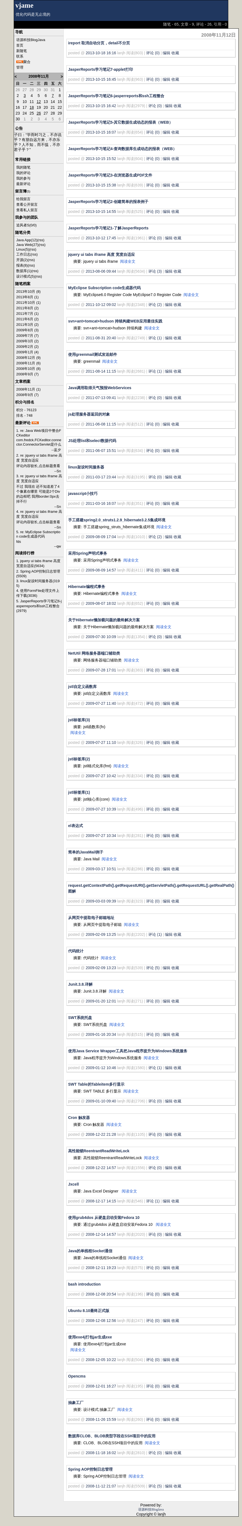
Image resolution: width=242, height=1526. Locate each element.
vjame (24, 5)
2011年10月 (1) (28, 302)
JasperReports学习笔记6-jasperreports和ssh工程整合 (116, 96)
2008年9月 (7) (27, 374)
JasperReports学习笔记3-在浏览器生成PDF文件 (110, 175)
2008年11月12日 (218, 35)
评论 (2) (155, 304)
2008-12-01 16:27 (101, 1386)
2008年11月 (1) (28, 389)
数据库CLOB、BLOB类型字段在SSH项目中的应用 (111, 1436)
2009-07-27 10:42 (101, 776)
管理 (19, 67)
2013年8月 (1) (27, 297)
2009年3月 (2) (27, 341)
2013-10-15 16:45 (101, 79)
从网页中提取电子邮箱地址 (91, 917)
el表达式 (75, 825)
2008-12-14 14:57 (101, 1234)
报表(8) (22, 265)
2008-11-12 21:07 (101, 1486)
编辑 (166, 53)
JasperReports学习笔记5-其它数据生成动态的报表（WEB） (120, 122)
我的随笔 (23, 167)
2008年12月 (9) (28, 358)
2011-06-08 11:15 (101, 424)
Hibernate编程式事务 (86, 586)
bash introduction (84, 1284)
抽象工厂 (76, 1402)
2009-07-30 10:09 (101, 637)
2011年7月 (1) (27, 313)
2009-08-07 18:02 (101, 603)
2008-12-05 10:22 (101, 1359)
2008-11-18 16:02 (101, 1453)
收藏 (175, 53)
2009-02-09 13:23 (101, 968)
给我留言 (23, 199)
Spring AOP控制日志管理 (90, 1469)
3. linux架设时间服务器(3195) (38, 583)
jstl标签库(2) (79, 759)
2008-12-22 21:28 (101, 1134)
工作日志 (23, 254)
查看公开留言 (27, 204)
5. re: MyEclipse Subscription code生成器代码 (38, 534)
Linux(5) (22, 249)
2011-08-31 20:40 (101, 338)
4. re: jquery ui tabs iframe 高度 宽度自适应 (39, 514)
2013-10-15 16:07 (101, 132)
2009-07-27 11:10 (101, 742)
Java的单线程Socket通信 (90, 1251)
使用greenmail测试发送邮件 (92, 354)
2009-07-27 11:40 (101, 703)
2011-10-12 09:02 (101, 304)
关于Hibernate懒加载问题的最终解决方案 (104, 620)
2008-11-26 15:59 (101, 1419)
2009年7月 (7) (27, 336)
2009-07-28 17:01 (101, 670)
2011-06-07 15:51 (101, 450)
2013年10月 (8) (28, 291)
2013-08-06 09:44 (101, 271)
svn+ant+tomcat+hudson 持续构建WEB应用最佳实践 (115, 321)
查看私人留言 (27, 210)
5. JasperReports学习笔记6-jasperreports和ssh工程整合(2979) (39, 606)
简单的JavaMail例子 (85, 852)
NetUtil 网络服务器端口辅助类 (94, 653)
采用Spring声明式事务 (87, 553)
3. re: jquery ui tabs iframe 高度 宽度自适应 (39, 478)
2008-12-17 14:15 (101, 1201)
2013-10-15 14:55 (101, 211)
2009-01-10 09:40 (101, 1101)
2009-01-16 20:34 (101, 1034)
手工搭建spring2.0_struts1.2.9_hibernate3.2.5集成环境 (116, 520)
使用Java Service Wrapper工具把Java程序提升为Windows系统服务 (127, 1051)
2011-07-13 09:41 (101, 397)
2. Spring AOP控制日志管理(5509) (38, 573)
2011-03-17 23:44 (101, 477)
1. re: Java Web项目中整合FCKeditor (38, 433)
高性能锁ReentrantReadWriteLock (98, 1151)
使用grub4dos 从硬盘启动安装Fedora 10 (104, 1217)
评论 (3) (155, 271)
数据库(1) (23, 271)
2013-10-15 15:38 (101, 185)
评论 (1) (155, 338)
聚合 (26, 62)
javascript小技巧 (83, 493)
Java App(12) (26, 240)
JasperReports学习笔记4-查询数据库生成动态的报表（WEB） (122, 149)
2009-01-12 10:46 (101, 1068)
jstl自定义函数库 (82, 686)
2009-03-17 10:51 (101, 869)
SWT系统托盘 (80, 1017)
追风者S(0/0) (26, 225)
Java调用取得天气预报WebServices (99, 388)
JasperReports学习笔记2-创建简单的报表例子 (108, 201)
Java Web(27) (27, 245)
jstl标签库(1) (79, 792)
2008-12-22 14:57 (101, 1167)
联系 (19, 56)
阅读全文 (127, 261)
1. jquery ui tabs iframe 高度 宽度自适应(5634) (38, 563)
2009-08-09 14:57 (101, 570)
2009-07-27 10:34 (101, 835)
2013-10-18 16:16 (101, 53)
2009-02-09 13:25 (101, 934)
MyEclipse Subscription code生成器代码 (104, 288)
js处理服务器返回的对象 (89, 414)
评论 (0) (153, 53)
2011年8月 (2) (27, 308)
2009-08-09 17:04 (101, 537)
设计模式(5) (25, 276)
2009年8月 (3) (27, 330)
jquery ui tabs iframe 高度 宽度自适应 (101, 254)
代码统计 (76, 951)
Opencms (77, 1376)
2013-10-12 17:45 (101, 238)
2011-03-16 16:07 (101, 503)
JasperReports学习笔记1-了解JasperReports (108, 228)
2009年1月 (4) (27, 352)
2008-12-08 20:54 (101, 1294)
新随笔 (21, 51)
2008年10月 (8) (28, 369)
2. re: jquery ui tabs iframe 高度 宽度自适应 (39, 457)
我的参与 (23, 178)
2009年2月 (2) (27, 347)
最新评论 (23, 184)
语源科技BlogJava (30, 40)
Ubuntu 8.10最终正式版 (88, 1310)
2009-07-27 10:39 (101, 809)
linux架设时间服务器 (86, 467)
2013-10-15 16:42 (101, 106)
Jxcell (73, 1184)
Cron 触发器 (79, 1117)
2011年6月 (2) (27, 319)
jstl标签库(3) (79, 720)
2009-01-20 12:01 (101, 1001)
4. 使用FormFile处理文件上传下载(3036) (37, 593)
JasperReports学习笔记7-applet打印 (100, 69)
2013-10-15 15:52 (101, 158)
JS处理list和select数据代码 (92, 440)
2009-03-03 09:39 (101, 901)
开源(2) (22, 260)
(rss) (40, 240)
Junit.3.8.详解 (80, 984)
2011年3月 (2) (27, 324)
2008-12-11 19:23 (101, 1267)
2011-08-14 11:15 (101, 371)
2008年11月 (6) (28, 363)
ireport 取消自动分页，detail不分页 (99, 43)
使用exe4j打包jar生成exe (90, 1337)
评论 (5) (153, 968)
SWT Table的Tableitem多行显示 (96, 1084)
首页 (19, 45)
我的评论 (23, 173)
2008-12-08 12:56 (101, 1320)
